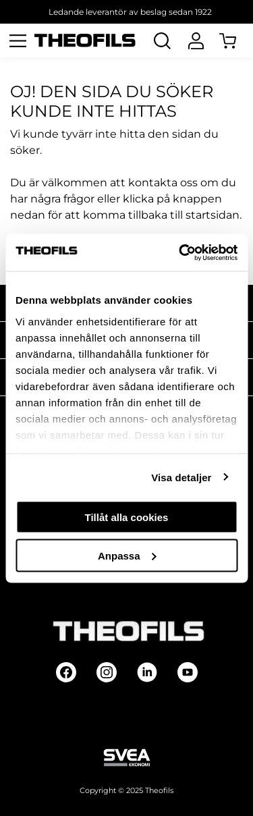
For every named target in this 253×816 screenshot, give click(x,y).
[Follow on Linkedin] (147, 672)
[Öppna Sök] (162, 40)
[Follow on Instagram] (106, 672)
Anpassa (127, 555)
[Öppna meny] (17, 40)
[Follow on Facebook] (66, 672)
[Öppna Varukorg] (236, 40)
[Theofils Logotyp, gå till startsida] (85, 41)
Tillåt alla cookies (127, 517)
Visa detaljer (181, 477)
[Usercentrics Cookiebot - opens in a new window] (180, 252)
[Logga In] (196, 40)
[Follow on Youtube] (187, 672)
